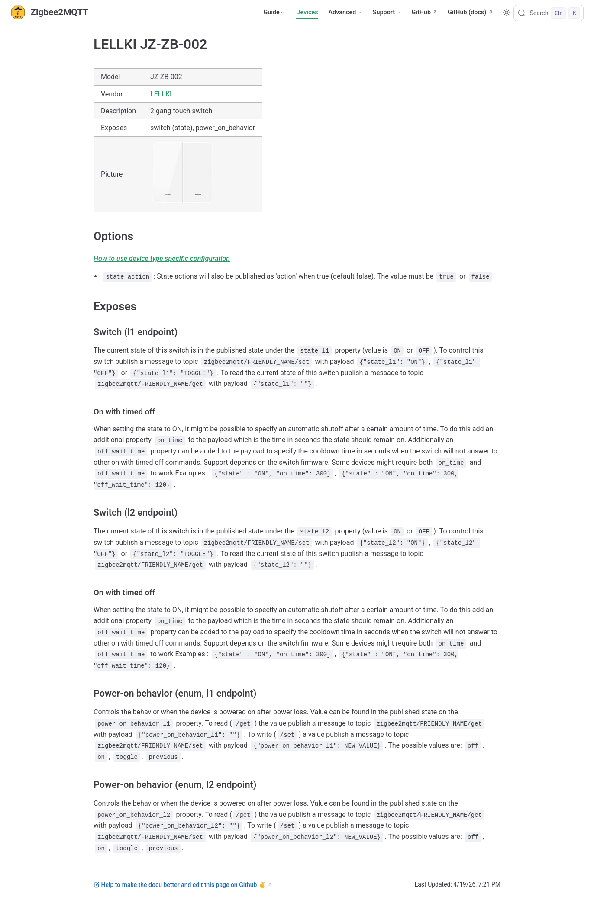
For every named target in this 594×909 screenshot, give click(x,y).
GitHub (421, 12)
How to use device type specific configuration (162, 258)
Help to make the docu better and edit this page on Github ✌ (180, 884)
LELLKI (161, 94)
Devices (307, 12)
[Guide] (274, 12)
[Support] (387, 12)
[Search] (548, 13)
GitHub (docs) (467, 12)
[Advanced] (345, 12)
